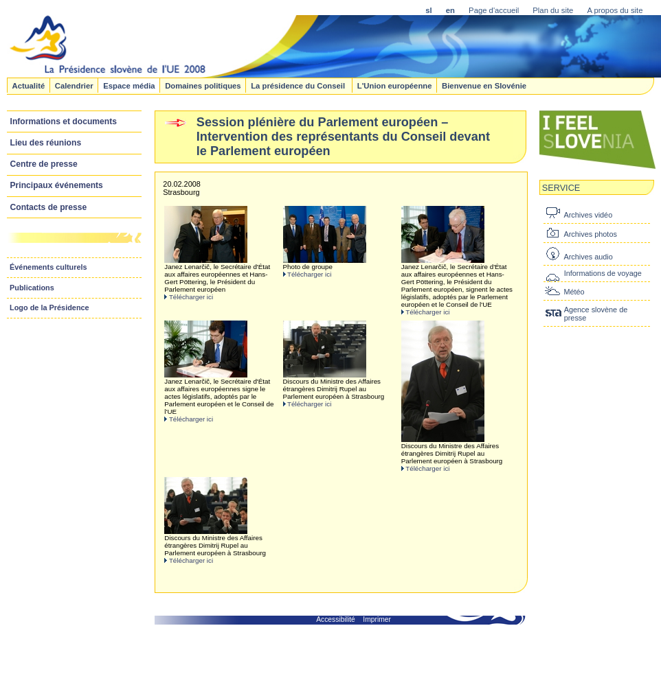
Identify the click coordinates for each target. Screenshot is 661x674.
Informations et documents (63, 121)
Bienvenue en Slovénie (484, 85)
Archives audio (587, 257)
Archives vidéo (587, 215)
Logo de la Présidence (49, 307)
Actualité (28, 85)
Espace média (129, 85)
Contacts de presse (48, 207)
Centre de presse (44, 164)
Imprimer (377, 619)
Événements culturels (48, 267)
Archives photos (589, 234)
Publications (32, 287)
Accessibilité (335, 619)
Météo (573, 292)
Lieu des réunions (46, 143)
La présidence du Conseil (299, 85)
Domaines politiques (202, 85)
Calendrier (74, 85)
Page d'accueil (494, 10)
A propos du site (614, 10)
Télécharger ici (191, 297)
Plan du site (553, 10)
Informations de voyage (603, 273)
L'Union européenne (394, 85)
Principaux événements (56, 185)
